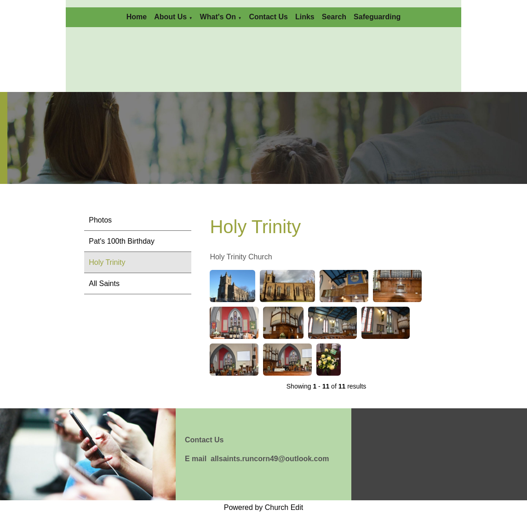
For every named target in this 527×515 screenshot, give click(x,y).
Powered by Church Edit (264, 507)
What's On (218, 17)
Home (136, 17)
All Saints (104, 283)
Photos (100, 220)
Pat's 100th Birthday (122, 241)
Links (305, 17)
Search (334, 17)
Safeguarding (377, 17)
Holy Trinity (107, 262)
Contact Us (268, 17)
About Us (170, 17)
